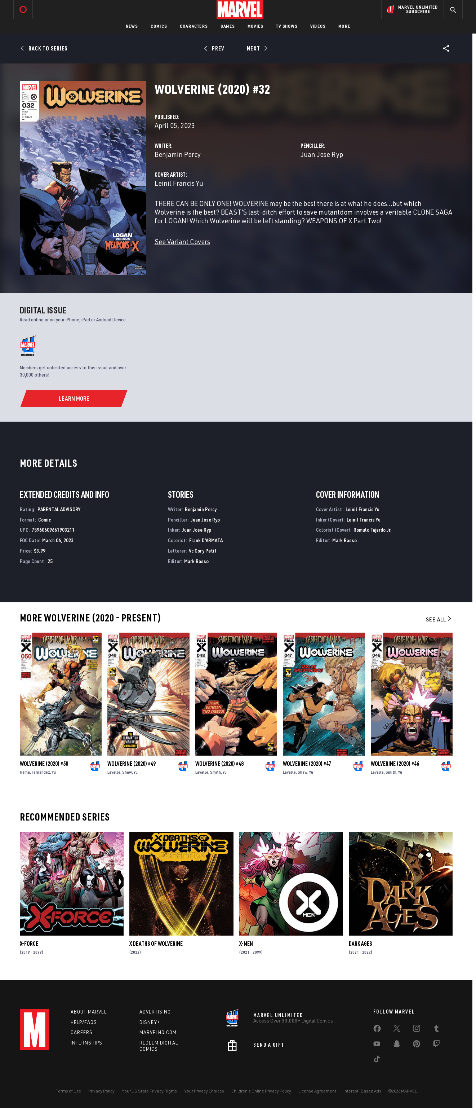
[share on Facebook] (377, 1030)
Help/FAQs (84, 1022)
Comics (159, 26)
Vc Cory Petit (203, 551)
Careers (82, 1032)
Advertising (155, 1012)
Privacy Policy (101, 1091)
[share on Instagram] (416, 1029)
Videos (317, 26)
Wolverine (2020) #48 (219, 763)
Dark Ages (360, 943)
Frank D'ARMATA (206, 540)
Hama (25, 772)
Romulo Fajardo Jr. (372, 530)
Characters (194, 26)
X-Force (29, 943)
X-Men (246, 943)
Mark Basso (196, 561)
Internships (86, 1043)
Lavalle (113, 772)
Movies (255, 26)
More (344, 26)
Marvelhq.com (158, 1032)
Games (228, 26)
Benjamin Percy (178, 154)
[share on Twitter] (396, 1029)
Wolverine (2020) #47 (307, 763)
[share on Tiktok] (377, 1060)
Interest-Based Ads (362, 1091)
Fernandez (41, 772)
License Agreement (317, 1091)
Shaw (127, 772)
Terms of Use (68, 1091)
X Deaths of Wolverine (156, 943)
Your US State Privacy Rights (149, 1091)
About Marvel (89, 1012)
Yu (54, 772)
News (132, 26)
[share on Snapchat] (396, 1045)
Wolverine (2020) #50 (44, 763)
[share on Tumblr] (436, 1029)
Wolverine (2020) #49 (131, 763)
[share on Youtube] (377, 1045)
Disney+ (149, 1022)
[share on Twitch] (436, 1045)
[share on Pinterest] (416, 1045)
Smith (215, 772)
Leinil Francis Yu (179, 183)
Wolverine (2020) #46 (395, 763)
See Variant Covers (182, 241)
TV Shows (286, 26)
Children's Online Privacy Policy (261, 1091)
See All (439, 619)
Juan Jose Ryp (322, 154)
